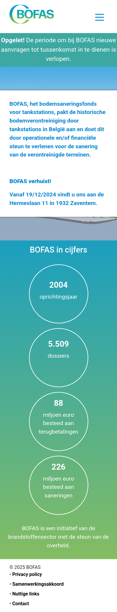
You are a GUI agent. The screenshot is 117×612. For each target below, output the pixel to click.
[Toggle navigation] (100, 17)
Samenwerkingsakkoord (38, 584)
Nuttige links (25, 594)
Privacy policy (27, 574)
